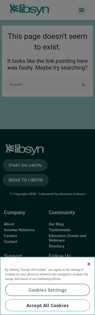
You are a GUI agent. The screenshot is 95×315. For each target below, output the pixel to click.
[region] (47, 286)
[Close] (88, 264)
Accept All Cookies (47, 305)
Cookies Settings (47, 290)
